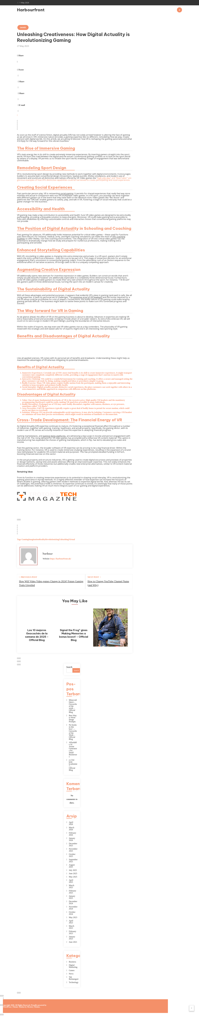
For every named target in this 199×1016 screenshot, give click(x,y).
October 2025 (72, 855)
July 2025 (73, 870)
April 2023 (71, 922)
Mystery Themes (33, 1007)
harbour (48, 553)
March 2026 (71, 829)
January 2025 (72, 897)
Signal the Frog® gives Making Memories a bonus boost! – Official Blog (73, 635)
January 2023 (72, 938)
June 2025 (73, 874)
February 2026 (72, 834)
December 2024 (73, 902)
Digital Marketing (73, 966)
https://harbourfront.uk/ (60, 559)
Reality (42, 539)
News (71, 974)
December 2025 (73, 845)
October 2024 (72, 913)
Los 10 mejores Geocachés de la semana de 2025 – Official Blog (36, 635)
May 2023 (73, 917)
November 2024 (73, 908)
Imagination (34, 539)
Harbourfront (31, 9)
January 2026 (72, 839)
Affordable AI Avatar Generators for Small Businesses (73, 749)
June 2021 (73, 942)
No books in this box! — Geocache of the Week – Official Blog (73, 732)
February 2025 (72, 892)
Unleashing (64, 539)
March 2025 (71, 886)
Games (23, 27)
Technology (73, 982)
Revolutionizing (52, 539)
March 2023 (71, 927)
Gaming (24, 539)
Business (72, 962)
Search (69, 667)
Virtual (72, 539)
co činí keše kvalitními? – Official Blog (73, 765)
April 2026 (71, 823)
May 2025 (73, 877)
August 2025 (72, 866)
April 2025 (71, 881)
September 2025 (73, 861)
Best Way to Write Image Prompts (73, 719)
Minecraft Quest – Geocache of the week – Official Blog (73, 706)
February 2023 (72, 932)
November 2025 (73, 850)
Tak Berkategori (73, 978)
